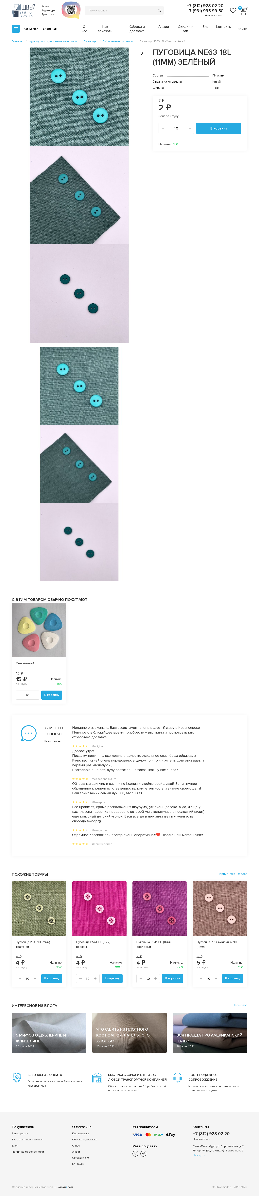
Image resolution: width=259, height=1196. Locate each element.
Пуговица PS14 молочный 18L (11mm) (217, 944)
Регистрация (20, 1133)
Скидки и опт (185, 28)
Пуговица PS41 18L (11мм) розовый (93, 944)
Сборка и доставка (137, 28)
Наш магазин (213, 15)
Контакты (224, 26)
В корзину (218, 128)
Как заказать (105, 28)
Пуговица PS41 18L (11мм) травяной (33, 944)
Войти (242, 29)
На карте (199, 1155)
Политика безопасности (28, 1151)
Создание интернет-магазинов (32, 1187)
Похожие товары (30, 874)
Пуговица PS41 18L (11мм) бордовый (153, 944)
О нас (84, 28)
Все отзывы (52, 741)
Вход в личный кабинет (27, 1139)
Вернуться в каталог (232, 874)
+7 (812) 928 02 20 (204, 5)
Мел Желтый (25, 663)
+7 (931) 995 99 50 (204, 11)
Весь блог (240, 1005)
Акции (163, 26)
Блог (206, 26)
